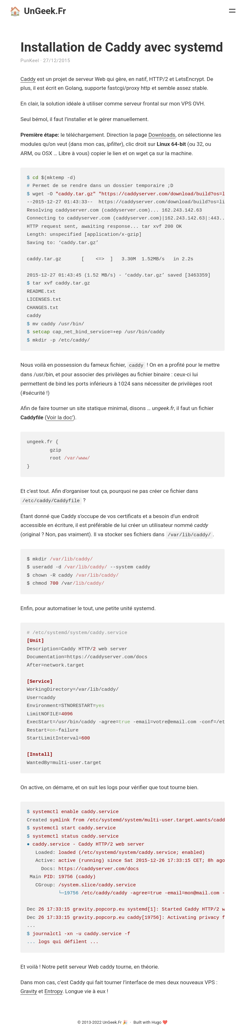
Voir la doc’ (60, 417)
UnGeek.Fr (38, 11)
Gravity (28, 991)
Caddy (28, 79)
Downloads (161, 135)
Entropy (53, 991)
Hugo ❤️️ (159, 1021)
